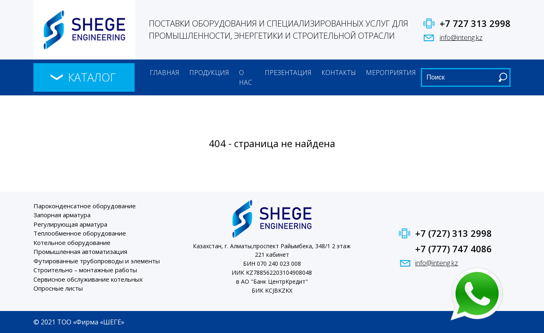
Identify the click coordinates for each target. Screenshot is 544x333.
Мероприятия (391, 72)
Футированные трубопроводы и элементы (96, 261)
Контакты (338, 72)
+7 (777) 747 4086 (453, 249)
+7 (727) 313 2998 (453, 233)
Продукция (209, 72)
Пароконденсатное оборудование (84, 206)
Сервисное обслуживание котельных (88, 279)
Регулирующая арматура (70, 224)
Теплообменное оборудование (79, 233)
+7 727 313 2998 (475, 23)
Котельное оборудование (72, 242)
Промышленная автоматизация (80, 251)
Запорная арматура (62, 215)
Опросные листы (58, 288)
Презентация (288, 72)
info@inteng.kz (461, 37)
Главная (164, 72)
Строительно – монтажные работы (85, 270)
